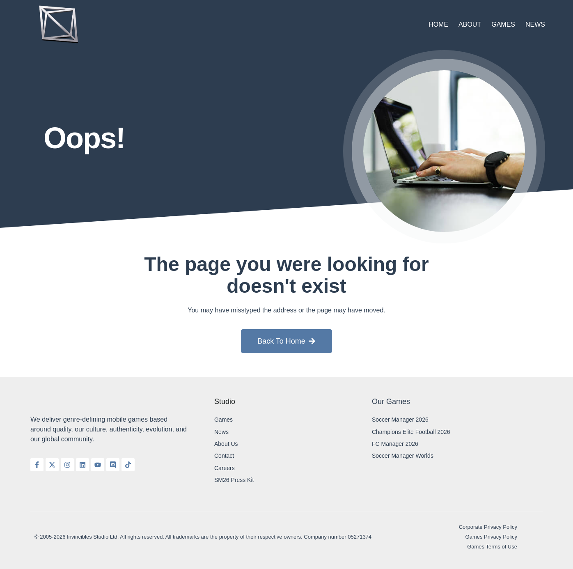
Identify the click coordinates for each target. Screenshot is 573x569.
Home (438, 24)
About (469, 24)
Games (503, 24)
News (535, 24)
